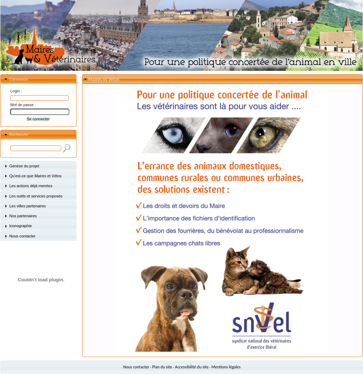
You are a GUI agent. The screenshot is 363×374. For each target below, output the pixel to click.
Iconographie (20, 226)
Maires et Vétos (103, 79)
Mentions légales (226, 366)
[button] (38, 118)
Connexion (18, 79)
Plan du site (162, 366)
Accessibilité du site (192, 366)
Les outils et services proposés (35, 196)
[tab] (38, 79)
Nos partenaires (23, 216)
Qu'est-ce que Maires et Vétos (35, 176)
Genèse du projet (24, 166)
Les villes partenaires (27, 206)
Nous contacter (22, 236)
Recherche (18, 134)
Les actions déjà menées (30, 186)
